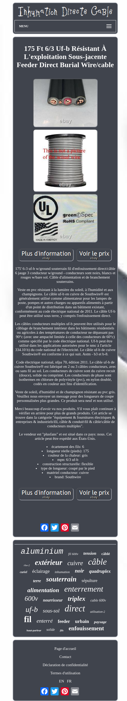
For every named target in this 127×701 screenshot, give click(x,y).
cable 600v (98, 600)
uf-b (32, 609)
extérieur (48, 562)
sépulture (89, 580)
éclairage (41, 571)
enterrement (83, 588)
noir (79, 571)
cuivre (75, 563)
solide (50, 630)
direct (75, 609)
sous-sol (51, 611)
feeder (64, 621)
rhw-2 (27, 565)
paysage (100, 622)
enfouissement (86, 628)
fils (62, 630)
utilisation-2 (97, 612)
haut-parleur (34, 630)
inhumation (62, 572)
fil (27, 619)
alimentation (43, 590)
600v (31, 598)
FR (69, 681)
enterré (45, 621)
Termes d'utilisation (65, 673)
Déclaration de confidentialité (65, 665)
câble (97, 561)
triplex (76, 598)
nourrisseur (52, 600)
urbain (82, 621)
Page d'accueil (65, 649)
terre (37, 581)
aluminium (42, 551)
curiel (23, 572)
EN (61, 681)
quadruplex (100, 571)
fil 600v (73, 554)
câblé (105, 554)
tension (89, 553)
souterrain (61, 579)
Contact (65, 657)
